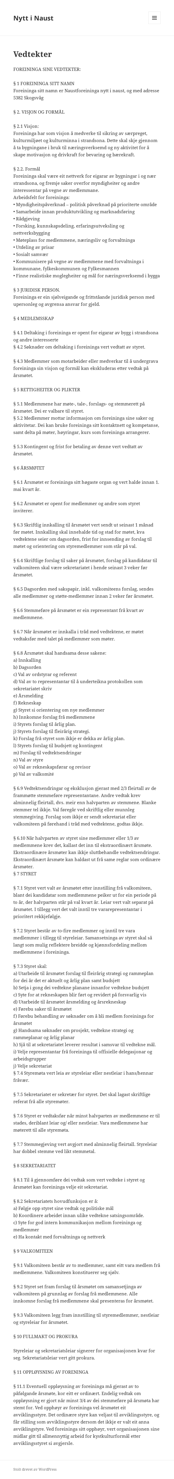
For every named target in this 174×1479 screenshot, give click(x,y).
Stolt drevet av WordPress (35, 1469)
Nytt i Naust (33, 17)
